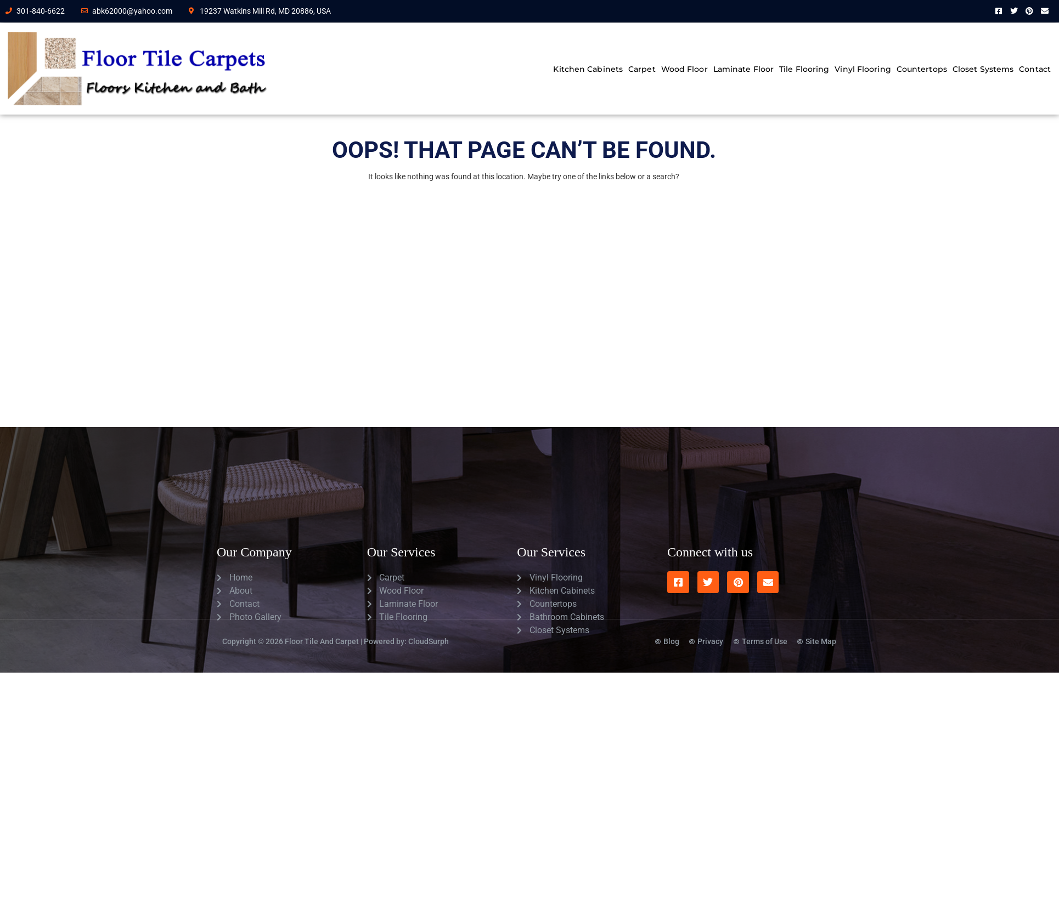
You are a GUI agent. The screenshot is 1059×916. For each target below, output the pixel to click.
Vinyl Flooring (863, 69)
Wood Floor (684, 69)
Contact (1035, 69)
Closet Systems (983, 69)
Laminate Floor (743, 69)
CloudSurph (428, 633)
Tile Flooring (804, 69)
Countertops (922, 69)
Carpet (642, 69)
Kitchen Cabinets (588, 69)
